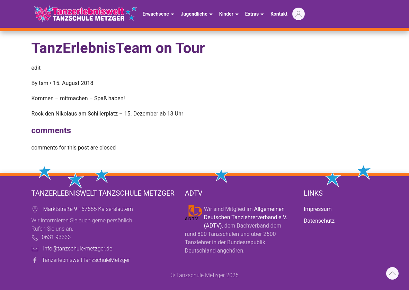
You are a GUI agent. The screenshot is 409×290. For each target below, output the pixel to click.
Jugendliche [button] (197, 14)
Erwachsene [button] (159, 14)
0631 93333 (56, 237)
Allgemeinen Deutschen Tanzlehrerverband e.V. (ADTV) (245, 217)
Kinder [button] (229, 14)
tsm (43, 83)
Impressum (318, 209)
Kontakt (278, 14)
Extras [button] (255, 14)
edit (36, 68)
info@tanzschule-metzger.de (77, 248)
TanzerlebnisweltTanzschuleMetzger (86, 260)
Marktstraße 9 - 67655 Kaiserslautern (88, 209)
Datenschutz (319, 221)
